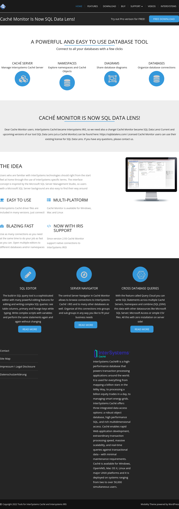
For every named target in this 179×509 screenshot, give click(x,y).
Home (79, 6)
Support (137, 6)
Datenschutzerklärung (13, 374)
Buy (123, 6)
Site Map (5, 358)
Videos (152, 6)
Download (109, 6)
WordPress (174, 504)
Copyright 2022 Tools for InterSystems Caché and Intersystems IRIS (34, 504)
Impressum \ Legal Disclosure (17, 366)
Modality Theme (148, 504)
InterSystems (168, 6)
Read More (29, 329)
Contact (4, 350)
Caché (96, 463)
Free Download (164, 19)
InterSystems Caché (104, 361)
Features (92, 6)
